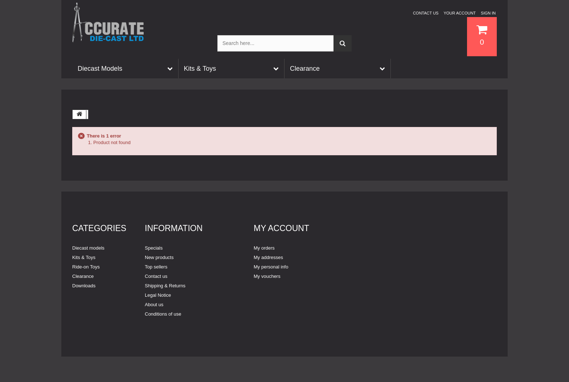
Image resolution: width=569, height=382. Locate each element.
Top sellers (156, 267)
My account (281, 228)
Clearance (83, 276)
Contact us (426, 13)
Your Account (459, 13)
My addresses (268, 257)
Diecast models (88, 248)
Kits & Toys (83, 257)
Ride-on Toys (86, 267)
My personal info (271, 267)
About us (154, 304)
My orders (264, 248)
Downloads (83, 285)
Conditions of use (163, 314)
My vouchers (267, 276)
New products (159, 257)
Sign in (488, 13)
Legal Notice (158, 295)
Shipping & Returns (165, 285)
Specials (154, 248)
